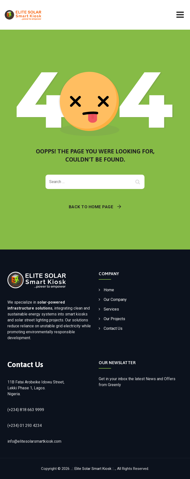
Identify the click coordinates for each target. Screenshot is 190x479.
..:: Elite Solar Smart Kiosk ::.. (93, 468)
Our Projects (114, 318)
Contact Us (113, 328)
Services (111, 309)
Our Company (115, 299)
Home (109, 290)
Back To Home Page (91, 206)
